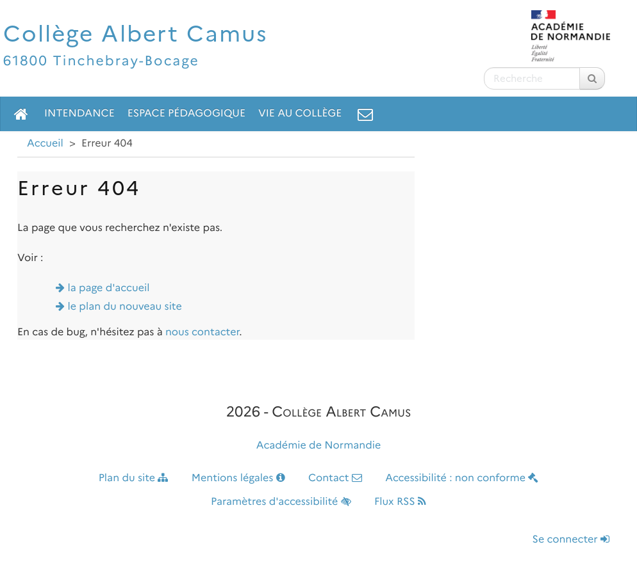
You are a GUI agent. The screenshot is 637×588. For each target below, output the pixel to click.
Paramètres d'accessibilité (281, 502)
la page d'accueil (109, 288)
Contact (335, 478)
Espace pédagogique (186, 113)
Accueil (45, 144)
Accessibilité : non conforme (461, 478)
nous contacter (202, 332)
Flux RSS (400, 502)
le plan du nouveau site (125, 307)
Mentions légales (238, 478)
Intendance (79, 113)
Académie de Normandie (318, 446)
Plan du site (134, 478)
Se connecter (571, 540)
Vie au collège (300, 113)
